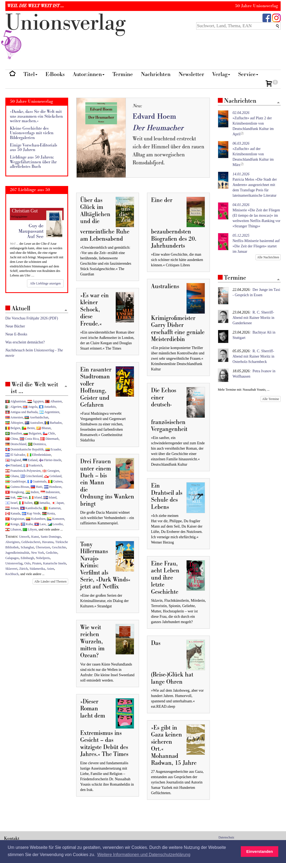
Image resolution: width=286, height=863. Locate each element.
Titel (30, 74)
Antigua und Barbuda (21, 412)
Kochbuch (11, 574)
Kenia (48, 513)
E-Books (55, 74)
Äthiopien (14, 423)
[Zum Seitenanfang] (278, 103)
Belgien (12, 428)
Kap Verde (31, 513)
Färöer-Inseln (50, 460)
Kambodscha (31, 508)
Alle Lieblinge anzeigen (45, 283)
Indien (32, 492)
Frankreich (33, 465)
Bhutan (43, 428)
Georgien (50, 471)
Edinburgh (27, 558)
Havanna (47, 542)
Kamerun (52, 508)
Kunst (35, 537)
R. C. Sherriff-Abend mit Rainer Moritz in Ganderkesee (253, 317)
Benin (28, 428)
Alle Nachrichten (268, 257)
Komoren (55, 519)
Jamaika (42, 503)
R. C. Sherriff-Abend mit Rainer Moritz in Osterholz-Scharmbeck (253, 356)
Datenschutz (226, 837)
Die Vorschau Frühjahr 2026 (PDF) (31, 318)
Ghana (12, 476)
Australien (34, 423)
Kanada (12, 513)
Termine (123, 74)
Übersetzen (43, 547)
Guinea (55, 481)
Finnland (13, 465)
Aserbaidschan (36, 417)
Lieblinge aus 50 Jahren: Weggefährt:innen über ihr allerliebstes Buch (33, 162)
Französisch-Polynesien (23, 471)
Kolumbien (35, 519)
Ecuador (53, 449)
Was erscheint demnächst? (25, 342)
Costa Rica (29, 439)
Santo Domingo (51, 537)
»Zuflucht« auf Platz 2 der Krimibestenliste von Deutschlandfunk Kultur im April (253, 123)
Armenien (14, 417)
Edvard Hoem (154, 116)
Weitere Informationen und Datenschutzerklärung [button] (143, 854)
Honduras (52, 487)
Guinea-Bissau (17, 487)
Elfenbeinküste (39, 455)
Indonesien (50, 492)
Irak (10, 497)
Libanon (13, 529)
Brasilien (13, 433)
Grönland (52, 476)
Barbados (53, 423)
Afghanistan (15, 401)
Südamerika (37, 569)
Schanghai (27, 547)
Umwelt (24, 537)
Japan (57, 503)
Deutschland (15, 444)
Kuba (27, 524)
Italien (25, 503)
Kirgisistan (14, 519)
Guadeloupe (15, 481)
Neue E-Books (16, 334)
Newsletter (191, 74)
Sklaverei (11, 569)
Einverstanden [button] (259, 851)
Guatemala (37, 481)
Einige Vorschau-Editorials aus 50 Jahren (33, 148)
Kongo (12, 524)
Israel (11, 503)
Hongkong (14, 492)
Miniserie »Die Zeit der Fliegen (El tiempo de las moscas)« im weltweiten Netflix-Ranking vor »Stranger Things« (256, 215)
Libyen (30, 529)
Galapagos (12, 558)
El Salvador (15, 455)
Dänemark (49, 439)
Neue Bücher (15, 326)
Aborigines (12, 542)
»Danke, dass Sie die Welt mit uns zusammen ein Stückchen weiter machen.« (36, 116)
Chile (49, 433)
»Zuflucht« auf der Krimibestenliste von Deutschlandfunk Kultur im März (253, 154)
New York (37, 553)
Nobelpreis (43, 558)
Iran (22, 497)
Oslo (27, 563)
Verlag (221, 74)
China (11, 439)
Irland (35, 497)
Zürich (23, 569)
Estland (30, 460)
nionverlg (65, 35)
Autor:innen (89, 74)
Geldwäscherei (30, 542)
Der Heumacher (158, 128)
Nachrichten (156, 74)
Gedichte (51, 553)
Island (50, 497)
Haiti (36, 487)
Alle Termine (270, 399)
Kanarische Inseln (54, 563)
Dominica (37, 444)
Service (248, 74)
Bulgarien (32, 433)
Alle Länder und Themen (50, 581)
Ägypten (36, 401)
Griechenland (32, 476)
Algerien (13, 407)
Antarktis (47, 407)
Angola (30, 407)
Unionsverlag (13, 563)
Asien (50, 569)
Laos (40, 524)
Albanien (53, 401)
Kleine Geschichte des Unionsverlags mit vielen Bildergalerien (31, 133)
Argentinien (49, 412)
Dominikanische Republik (24, 449)
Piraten (36, 563)
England (13, 460)
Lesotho (55, 524)
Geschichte (59, 547)
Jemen (11, 508)
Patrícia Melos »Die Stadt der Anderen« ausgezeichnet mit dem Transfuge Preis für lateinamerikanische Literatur (255, 184)
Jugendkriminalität (17, 553)
